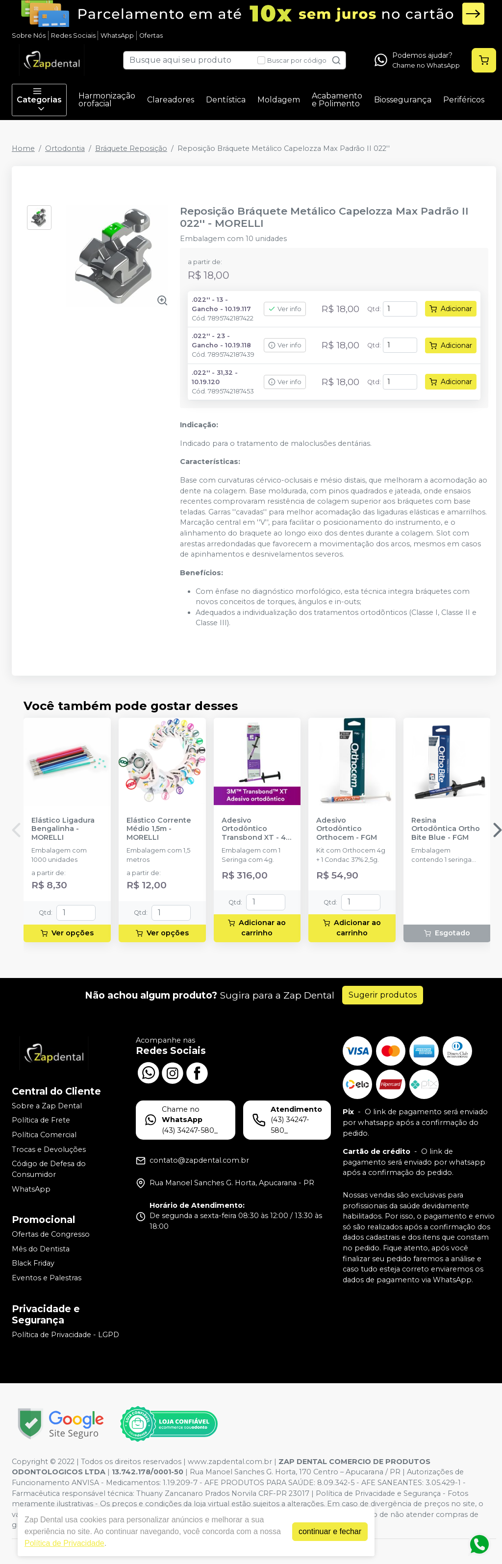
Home (23, 148)
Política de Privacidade (64, 1543)
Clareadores (170, 99)
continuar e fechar (330, 1531)
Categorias (39, 100)
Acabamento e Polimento (337, 99)
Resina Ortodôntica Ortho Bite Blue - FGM (445, 829)
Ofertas (151, 35)
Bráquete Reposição (131, 148)
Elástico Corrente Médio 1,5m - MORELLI (158, 829)
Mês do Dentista (41, 1249)
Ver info (284, 309)
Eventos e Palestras (46, 1277)
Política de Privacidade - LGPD (65, 1334)
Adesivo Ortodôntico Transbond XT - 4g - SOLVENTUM (256, 829)
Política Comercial (44, 1134)
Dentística (226, 99)
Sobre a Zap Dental (47, 1105)
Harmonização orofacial (106, 99)
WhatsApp (117, 35)
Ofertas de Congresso (51, 1234)
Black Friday (33, 1263)
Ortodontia (65, 148)
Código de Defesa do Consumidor (49, 1169)
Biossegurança (402, 99)
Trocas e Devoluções (49, 1149)
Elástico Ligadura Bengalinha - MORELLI (63, 829)
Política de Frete (41, 1120)
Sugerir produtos (383, 995)
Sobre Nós (29, 35)
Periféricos (463, 99)
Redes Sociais (73, 35)
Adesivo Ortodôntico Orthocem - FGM (346, 829)
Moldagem (278, 99)
